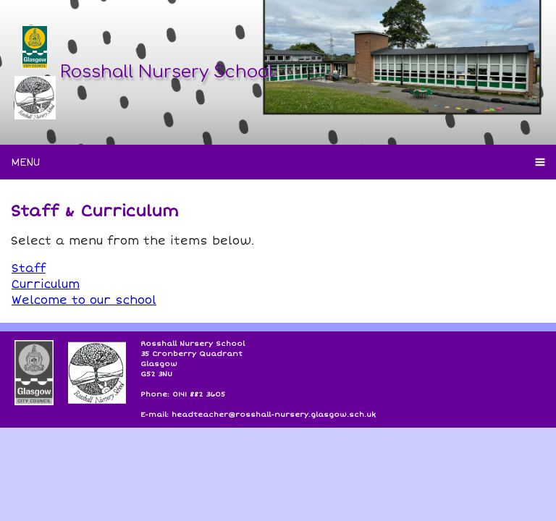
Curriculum (46, 284)
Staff (29, 268)
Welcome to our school (84, 300)
